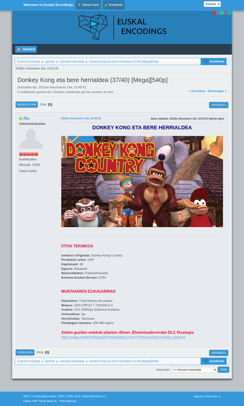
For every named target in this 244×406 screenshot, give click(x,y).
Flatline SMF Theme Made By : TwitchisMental (49, 401)
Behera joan (26, 104)
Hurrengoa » (217, 91)
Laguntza (198, 396)
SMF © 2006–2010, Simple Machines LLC (83, 396)
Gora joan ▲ (213, 396)
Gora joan (25, 352)
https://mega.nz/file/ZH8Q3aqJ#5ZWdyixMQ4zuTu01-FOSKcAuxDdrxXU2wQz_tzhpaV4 (123, 337)
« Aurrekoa (196, 91)
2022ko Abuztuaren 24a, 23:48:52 (81, 118)
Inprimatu (218, 105)
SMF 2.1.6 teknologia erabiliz (39, 396)
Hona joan (162, 369)
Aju (26, 118)
